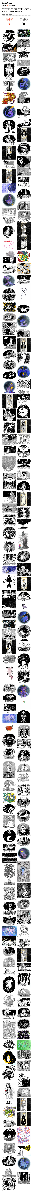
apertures (10, 8)
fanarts (23, 9)
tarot (20, 11)
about (10, 14)
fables (18, 9)
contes (4, 9)
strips (16, 11)
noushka (12, 5)
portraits (6, 11)
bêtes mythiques (18, 8)
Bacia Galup (7, 3)
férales (28, 9)
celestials (26, 8)
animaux (4, 8)
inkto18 (14, 9)
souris (12, 11)
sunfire (5, 5)
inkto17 (9, 9)
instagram (5, 14)
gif (3, 11)
